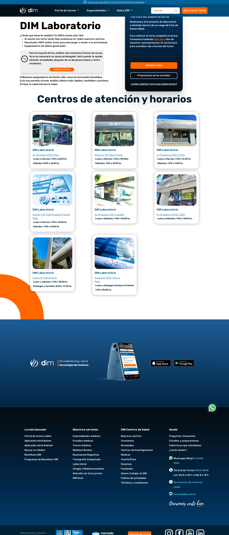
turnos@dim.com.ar (185, 494)
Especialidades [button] (97, 10)
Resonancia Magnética (86, 454)
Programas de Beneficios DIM (41, 459)
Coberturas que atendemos (185, 445)
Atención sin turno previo (87, 473)
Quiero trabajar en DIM (134, 473)
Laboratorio (80, 464)
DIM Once (78, 478)
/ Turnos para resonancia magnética (127, 2)
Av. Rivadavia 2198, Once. (46, 155)
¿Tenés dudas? (178, 450)
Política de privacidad (133, 478)
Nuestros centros (131, 436)
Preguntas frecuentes (182, 436)
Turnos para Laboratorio (98, 2)
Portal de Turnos (194, 10)
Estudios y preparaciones (184, 440)
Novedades (127, 445)
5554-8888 (202, 470)
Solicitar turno (153, 65)
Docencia (126, 464)
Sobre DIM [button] (123, 10)
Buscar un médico (35, 450)
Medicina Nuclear (82, 450)
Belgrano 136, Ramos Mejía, (109, 155)
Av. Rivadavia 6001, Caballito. (110, 214)
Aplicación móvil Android (39, 445)
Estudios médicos (83, 440)
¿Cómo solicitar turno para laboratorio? (154, 84)
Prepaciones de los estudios (153, 75)
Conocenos (127, 440)
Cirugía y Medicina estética (88, 468)
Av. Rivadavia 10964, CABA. (171, 214)
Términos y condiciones (134, 482)
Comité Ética (128, 459)
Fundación (127, 468)
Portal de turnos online (38, 436)
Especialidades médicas (86, 436)
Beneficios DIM (33, 454)
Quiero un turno (62, 69)
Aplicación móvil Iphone (38, 440)
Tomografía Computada (86, 459)
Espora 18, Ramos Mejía (45, 278)
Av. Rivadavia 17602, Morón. (171, 155)
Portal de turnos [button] (66, 10)
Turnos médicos (82, 445)
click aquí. (159, 39)
